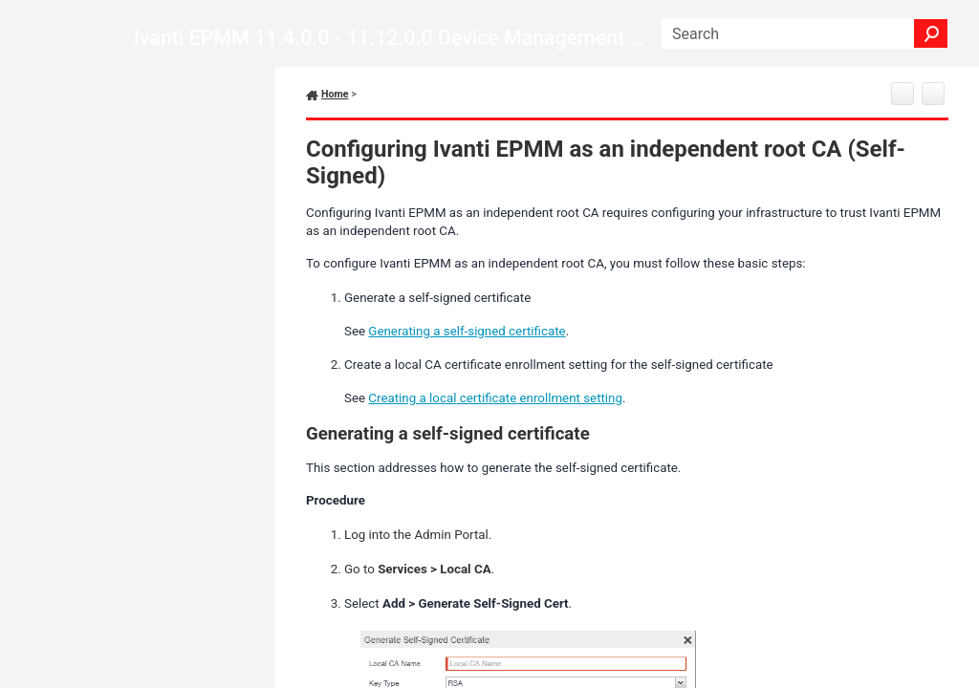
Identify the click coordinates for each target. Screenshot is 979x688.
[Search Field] (805, 33)
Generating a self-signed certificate (466, 331)
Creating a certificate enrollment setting (495, 398)
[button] (931, 33)
